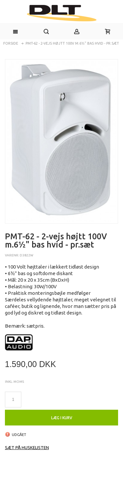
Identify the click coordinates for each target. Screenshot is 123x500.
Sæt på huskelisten (27, 447)
